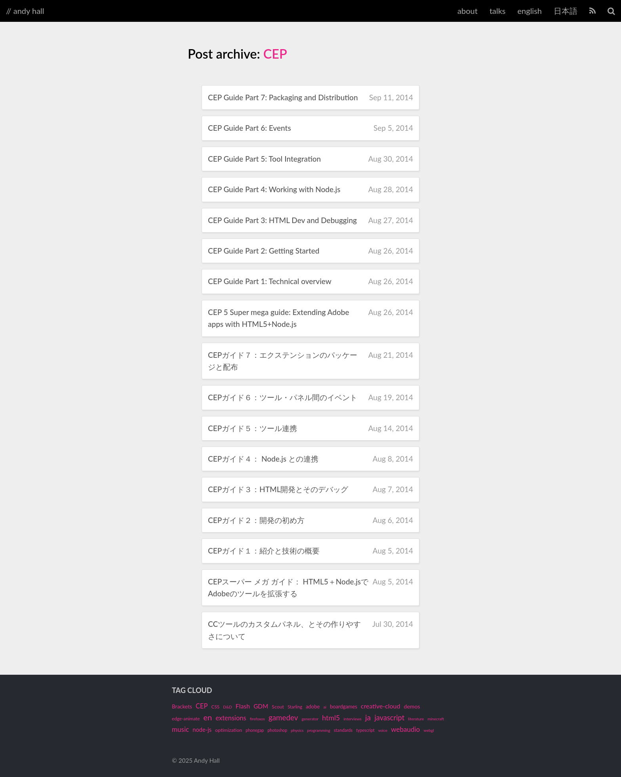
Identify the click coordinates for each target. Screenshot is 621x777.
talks (498, 10)
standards (343, 730)
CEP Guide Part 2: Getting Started (264, 250)
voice (382, 730)
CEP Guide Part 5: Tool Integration (264, 158)
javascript (389, 717)
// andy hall (25, 10)
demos (412, 706)
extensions (230, 718)
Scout (278, 707)
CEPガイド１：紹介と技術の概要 (264, 550)
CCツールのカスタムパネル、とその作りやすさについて (284, 629)
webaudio (405, 729)
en (208, 717)
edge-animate (186, 719)
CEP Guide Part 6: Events (249, 127)
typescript (365, 730)
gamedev (283, 717)
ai (324, 706)
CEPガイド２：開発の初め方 (256, 520)
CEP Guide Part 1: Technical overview (269, 281)
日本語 (565, 10)
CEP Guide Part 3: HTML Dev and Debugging (282, 220)
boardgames (343, 706)
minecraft (435, 718)
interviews (352, 718)
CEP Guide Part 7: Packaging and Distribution (283, 97)
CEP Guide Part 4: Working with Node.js (274, 189)
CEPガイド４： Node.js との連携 (263, 458)
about (467, 10)
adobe (313, 706)
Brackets (182, 706)
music (180, 729)
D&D (227, 706)
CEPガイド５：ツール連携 (252, 428)
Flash (243, 706)
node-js (201, 729)
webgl (428, 730)
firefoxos (257, 718)
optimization (228, 730)
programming (318, 730)
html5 (331, 718)
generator (310, 718)
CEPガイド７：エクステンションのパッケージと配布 (282, 360)
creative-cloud (380, 706)
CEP (275, 53)
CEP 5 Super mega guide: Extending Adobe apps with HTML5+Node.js (278, 317)
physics (297, 730)
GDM (260, 706)
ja (368, 717)
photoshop (277, 730)
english (530, 10)
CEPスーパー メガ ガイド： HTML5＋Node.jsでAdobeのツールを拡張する (288, 587)
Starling (295, 706)
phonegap (255, 730)
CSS (215, 707)
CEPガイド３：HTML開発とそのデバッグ (278, 489)
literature (416, 718)
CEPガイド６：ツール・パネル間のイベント (282, 397)
